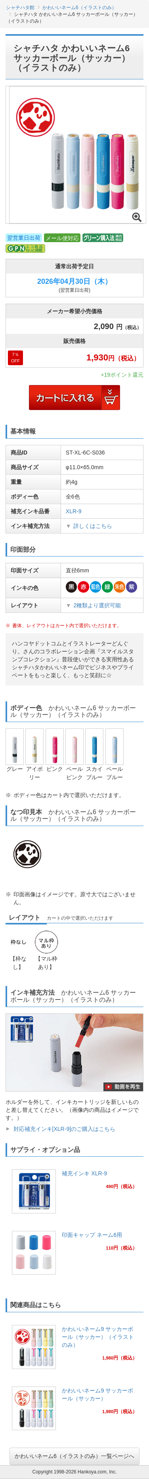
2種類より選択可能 (97, 605)
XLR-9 (74, 511)
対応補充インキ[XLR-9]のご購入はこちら (64, 1129)
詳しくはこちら (92, 526)
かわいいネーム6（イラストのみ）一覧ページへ (74, 1456)
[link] (74, 1193)
